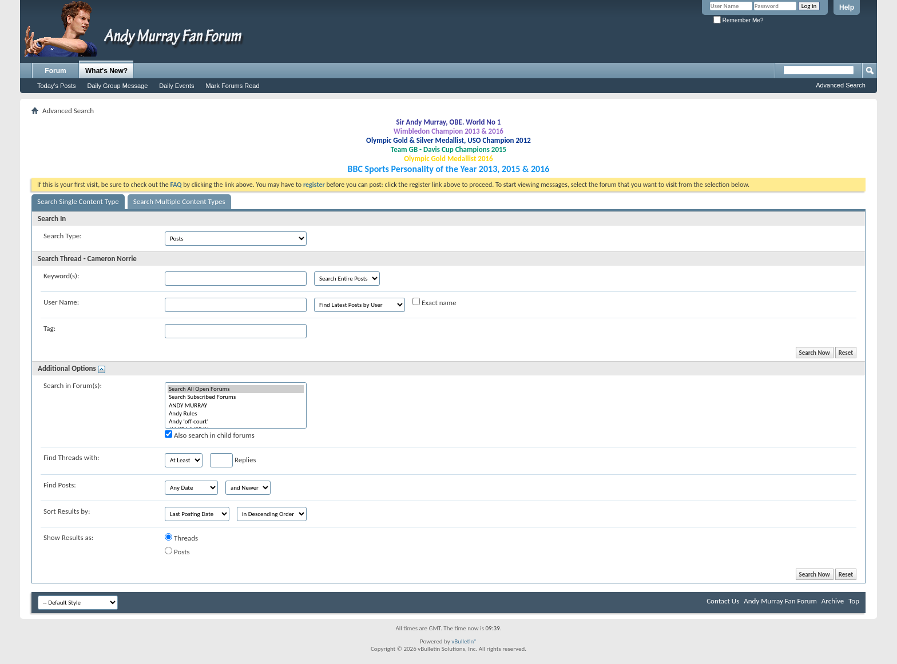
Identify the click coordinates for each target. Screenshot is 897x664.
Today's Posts (56, 85)
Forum (55, 71)
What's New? (106, 71)
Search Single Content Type (78, 201)
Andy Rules (236, 414)
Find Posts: (59, 485)
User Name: (61, 302)
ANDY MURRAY (236, 406)
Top (853, 601)
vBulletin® (464, 641)
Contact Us (723, 601)
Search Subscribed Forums (236, 397)
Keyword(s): (61, 275)
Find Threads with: (71, 457)
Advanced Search (841, 85)
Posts (177, 551)
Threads (181, 537)
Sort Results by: (66, 511)
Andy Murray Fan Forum (780, 601)
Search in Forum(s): (72, 385)
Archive (832, 601)
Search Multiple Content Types (179, 201)
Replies (233, 460)
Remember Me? (738, 20)
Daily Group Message (118, 85)
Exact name (434, 302)
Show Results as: (68, 537)
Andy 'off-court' (236, 422)
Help (846, 7)
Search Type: (62, 235)
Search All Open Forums (236, 389)
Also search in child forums (210, 434)
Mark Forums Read (232, 85)
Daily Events (176, 85)
